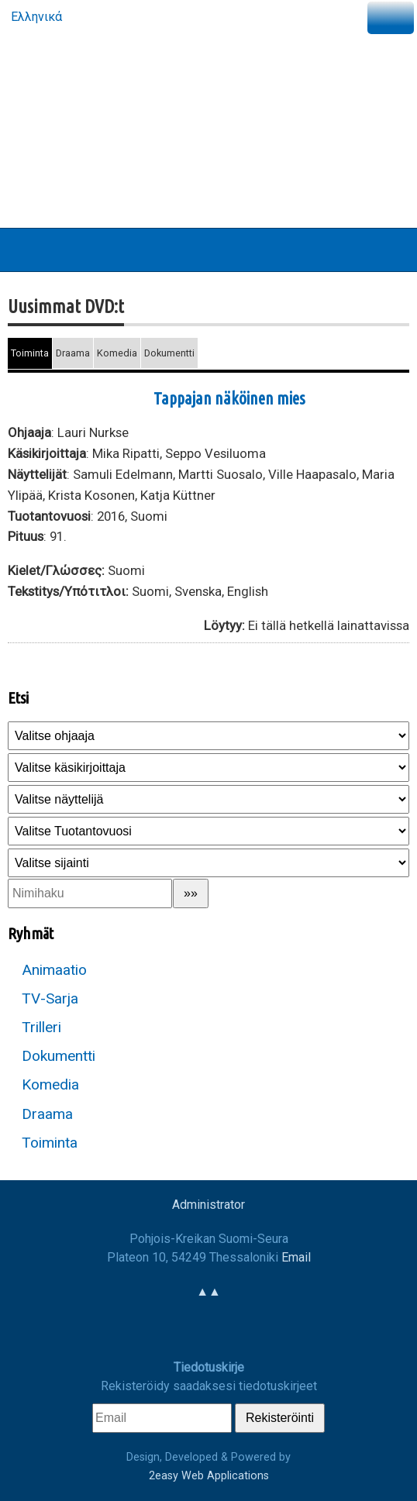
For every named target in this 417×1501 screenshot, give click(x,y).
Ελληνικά (35, 16)
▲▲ (208, 1291)
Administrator (208, 1204)
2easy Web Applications (209, 1475)
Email (296, 1257)
